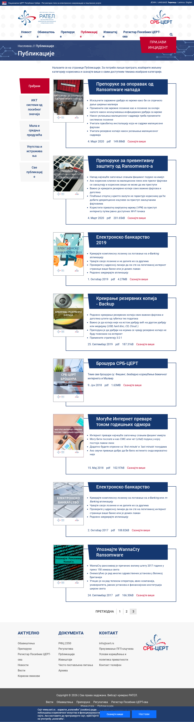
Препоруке (25, 649)
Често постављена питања (75, 665)
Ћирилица (172, 2)
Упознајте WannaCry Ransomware (118, 552)
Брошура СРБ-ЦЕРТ (118, 364)
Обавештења (26, 643)
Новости (23, 665)
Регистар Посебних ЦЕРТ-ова (129, 702)
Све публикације (34, 172)
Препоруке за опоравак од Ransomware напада (126, 86)
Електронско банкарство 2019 (124, 240)
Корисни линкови (29, 676)
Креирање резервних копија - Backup (127, 301)
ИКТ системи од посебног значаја (34, 107)
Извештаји (65, 660)
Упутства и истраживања (34, 151)
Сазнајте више (137, 141)
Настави (144, 714)
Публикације (66, 654)
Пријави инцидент (158, 45)
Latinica (181, 2)
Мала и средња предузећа (34, 130)
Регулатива (65, 649)
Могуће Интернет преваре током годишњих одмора (125, 422)
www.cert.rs (49, 709)
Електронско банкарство (124, 487)
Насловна (25, 46)
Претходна (105, 612)
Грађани (34, 86)
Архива (63, 671)
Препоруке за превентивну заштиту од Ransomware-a (126, 163)
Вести (21, 671)
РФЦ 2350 (64, 643)
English (189, 2)
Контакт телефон (110, 665)
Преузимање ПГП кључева (116, 649)
